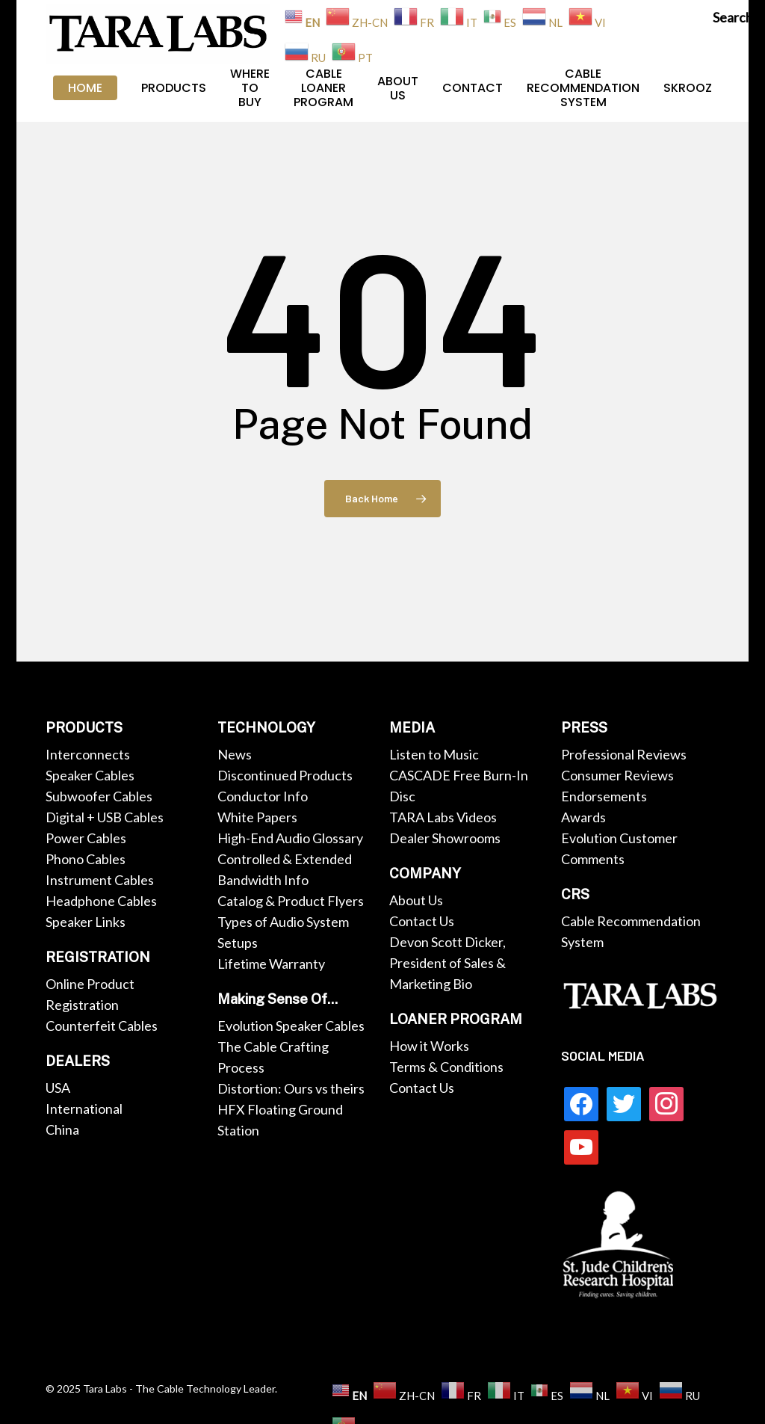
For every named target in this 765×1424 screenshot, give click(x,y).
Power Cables (86, 838)
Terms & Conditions (446, 1066)
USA (58, 1087)
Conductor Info (262, 796)
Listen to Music (434, 754)
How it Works (429, 1046)
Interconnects (88, 754)
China (62, 1129)
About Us (416, 900)
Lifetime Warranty (271, 963)
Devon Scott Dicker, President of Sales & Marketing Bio (447, 963)
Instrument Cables (100, 880)
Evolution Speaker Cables (291, 1025)
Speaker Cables (90, 775)
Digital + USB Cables (105, 817)
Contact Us (421, 921)
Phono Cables (86, 859)
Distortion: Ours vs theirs (291, 1088)
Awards (583, 817)
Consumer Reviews (617, 775)
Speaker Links (86, 921)
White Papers (257, 817)
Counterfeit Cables (102, 1025)
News (234, 754)
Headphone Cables (101, 901)
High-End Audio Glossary (290, 838)
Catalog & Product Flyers (290, 901)
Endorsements (604, 796)
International (84, 1108)
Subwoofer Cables (99, 796)
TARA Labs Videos (443, 817)
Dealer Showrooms (445, 838)
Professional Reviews (624, 754)
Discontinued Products (285, 775)
